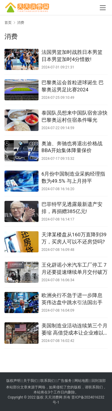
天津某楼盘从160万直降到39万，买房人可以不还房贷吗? (74, 238)
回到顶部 (98, 381)
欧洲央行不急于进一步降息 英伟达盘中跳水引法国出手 (72, 298)
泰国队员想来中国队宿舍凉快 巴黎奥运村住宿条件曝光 (75, 116)
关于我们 (30, 381)
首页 (8, 23)
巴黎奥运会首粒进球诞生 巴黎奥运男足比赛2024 (73, 86)
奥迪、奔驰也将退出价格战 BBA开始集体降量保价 (72, 147)
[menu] (102, 7)
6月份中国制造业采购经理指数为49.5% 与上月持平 (73, 177)
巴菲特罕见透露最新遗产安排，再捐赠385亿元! (72, 207)
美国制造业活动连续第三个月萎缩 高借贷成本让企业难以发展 (75, 330)
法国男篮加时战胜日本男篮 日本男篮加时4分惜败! (72, 55)
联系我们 (47, 381)
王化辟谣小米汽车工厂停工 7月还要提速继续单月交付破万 (75, 268)
